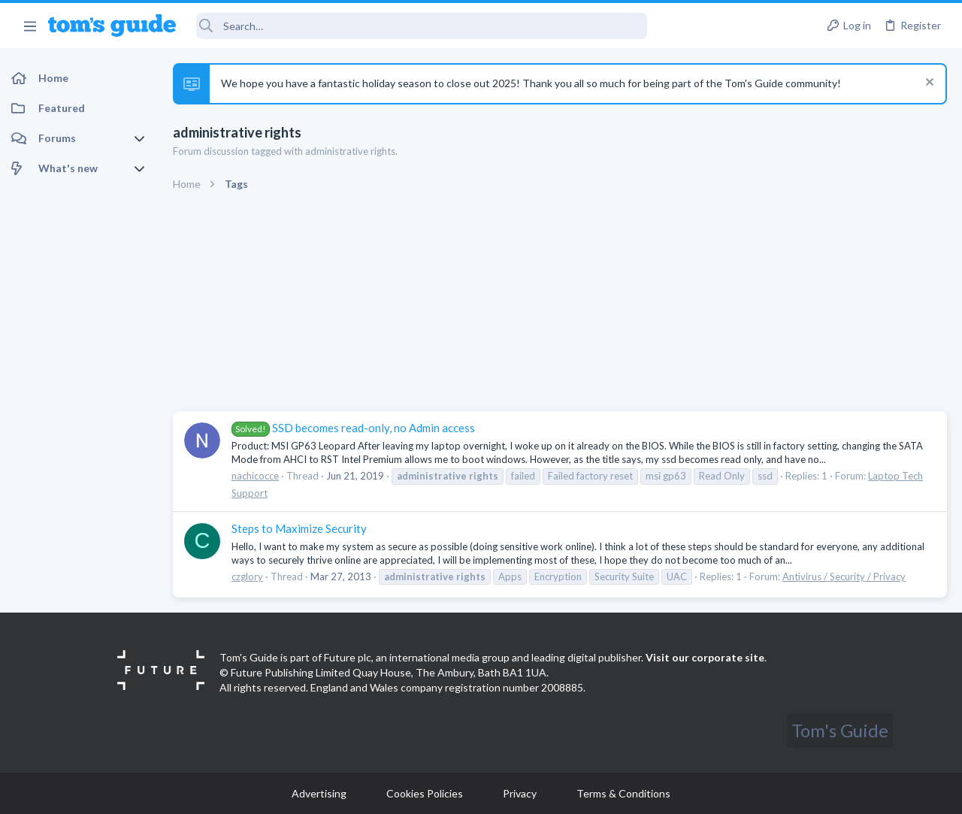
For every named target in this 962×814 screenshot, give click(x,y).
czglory (247, 576)
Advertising (319, 793)
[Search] (421, 26)
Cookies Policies (424, 793)
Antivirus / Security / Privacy (844, 576)
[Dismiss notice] (927, 84)
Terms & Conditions (623, 793)
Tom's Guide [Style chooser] (839, 730)
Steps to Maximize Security (299, 528)
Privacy (520, 793)
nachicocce (255, 476)
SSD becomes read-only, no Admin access (353, 427)
